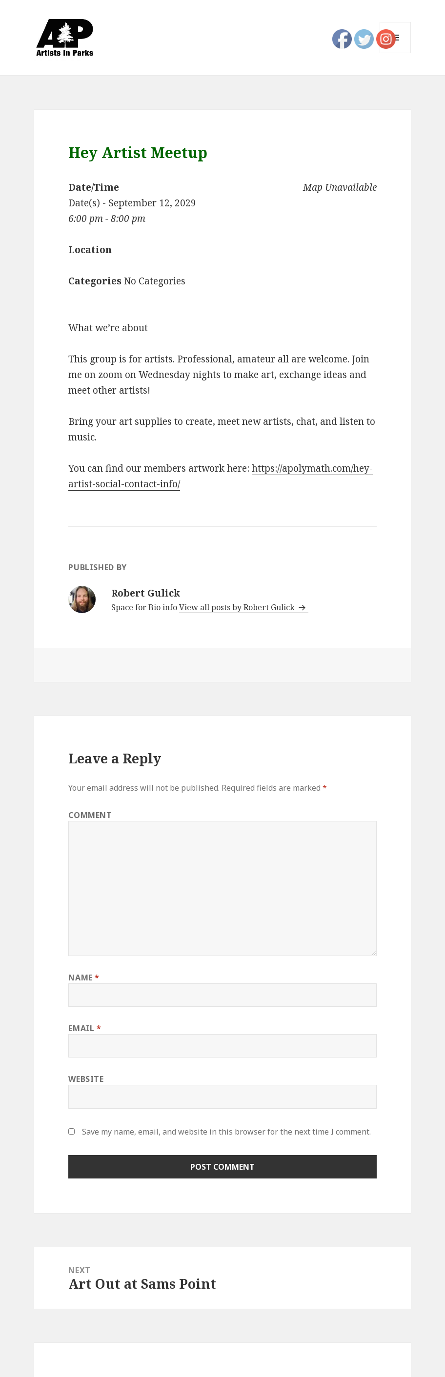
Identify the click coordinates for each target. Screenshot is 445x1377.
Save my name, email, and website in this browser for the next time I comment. (226, 1131)
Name (84, 977)
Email (84, 1028)
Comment (90, 815)
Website (85, 1079)
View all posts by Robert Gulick (238, 607)
